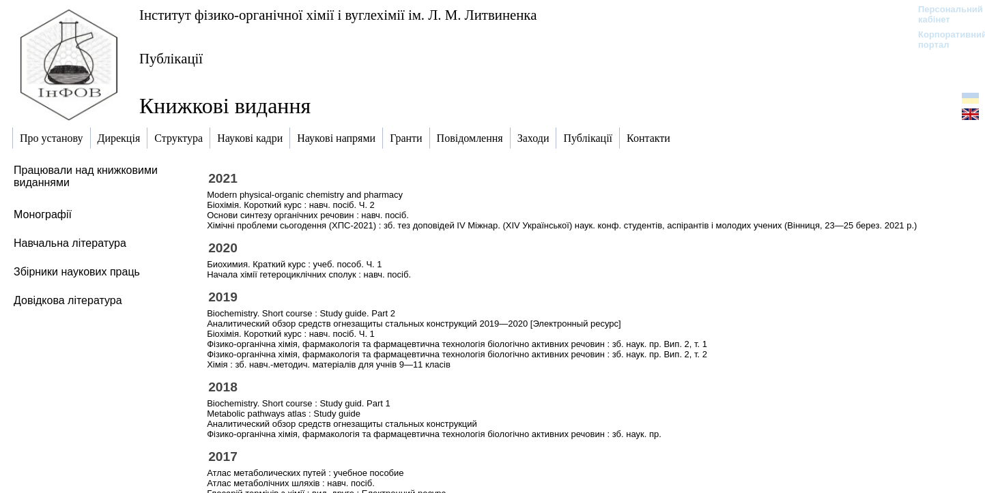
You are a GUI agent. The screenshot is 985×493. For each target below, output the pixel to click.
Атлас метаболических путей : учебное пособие (305, 473)
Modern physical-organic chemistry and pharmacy (305, 195)
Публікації (171, 58)
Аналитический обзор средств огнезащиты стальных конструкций (342, 424)
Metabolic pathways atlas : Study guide (283, 413)
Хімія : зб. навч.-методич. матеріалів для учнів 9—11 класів (329, 364)
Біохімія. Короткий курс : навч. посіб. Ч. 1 (291, 334)
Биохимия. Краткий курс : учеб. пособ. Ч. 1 (294, 264)
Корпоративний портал (943, 39)
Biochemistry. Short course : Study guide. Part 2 (301, 313)
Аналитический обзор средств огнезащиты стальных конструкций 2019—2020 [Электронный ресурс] (413, 323)
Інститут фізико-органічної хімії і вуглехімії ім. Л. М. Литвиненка (338, 15)
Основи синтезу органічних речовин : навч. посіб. (308, 215)
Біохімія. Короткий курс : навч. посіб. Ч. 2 (291, 205)
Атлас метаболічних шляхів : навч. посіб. (291, 483)
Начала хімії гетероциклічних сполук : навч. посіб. (309, 274)
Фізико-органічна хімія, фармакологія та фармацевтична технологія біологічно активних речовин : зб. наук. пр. (434, 434)
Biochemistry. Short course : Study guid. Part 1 (298, 403)
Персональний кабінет (943, 14)
